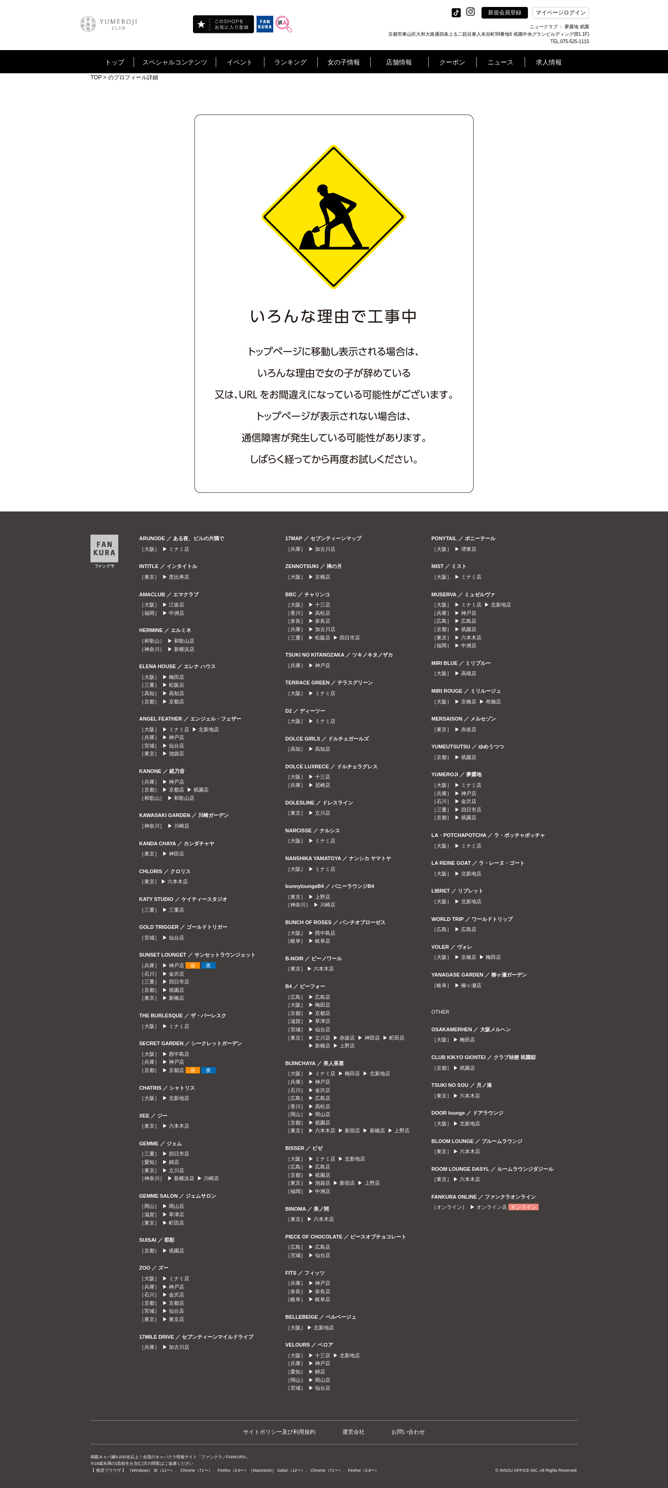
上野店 (322, 897)
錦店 (174, 1162)
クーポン (452, 62)
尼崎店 (322, 785)
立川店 (176, 1170)
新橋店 (176, 998)
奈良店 (322, 621)
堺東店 (468, 549)
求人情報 (549, 62)
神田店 (176, 853)
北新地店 (209, 729)
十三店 (322, 604)
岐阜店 (322, 941)
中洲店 (176, 613)
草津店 (176, 1214)
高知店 (176, 693)
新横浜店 (184, 649)
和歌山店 (184, 641)
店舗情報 (399, 62)
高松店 (322, 613)
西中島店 (179, 1054)
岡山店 (176, 1206)
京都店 (176, 701)
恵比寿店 (179, 577)
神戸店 (176, 737)
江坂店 (176, 604)
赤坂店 (347, 1038)
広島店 (322, 997)
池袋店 (176, 753)
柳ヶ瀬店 (471, 985)
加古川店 (179, 1347)
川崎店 (181, 826)
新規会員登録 (504, 12)
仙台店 (176, 745)
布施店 (493, 701)
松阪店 (176, 685)
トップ (114, 62)
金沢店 (176, 974)
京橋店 (322, 577)
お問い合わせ (408, 1432)
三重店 (176, 910)
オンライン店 (491, 1207)
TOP (96, 77)
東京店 (176, 1319)
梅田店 (176, 677)
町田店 (176, 1223)
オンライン (523, 1207)
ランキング (290, 62)
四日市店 (179, 981)
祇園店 (201, 789)
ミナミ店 (179, 549)
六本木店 (177, 881)
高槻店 (468, 673)
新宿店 (352, 1130)
